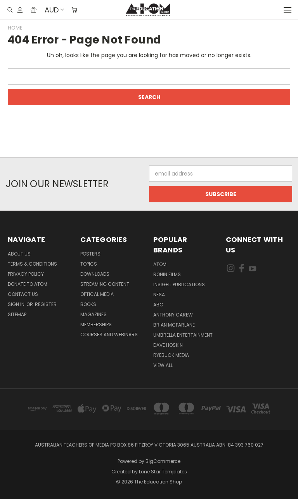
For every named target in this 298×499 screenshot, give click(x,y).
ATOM (159, 264)
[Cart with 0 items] (74, 10)
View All (163, 365)
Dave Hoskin (168, 345)
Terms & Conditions (32, 264)
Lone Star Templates (163, 471)
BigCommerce (163, 461)
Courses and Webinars (109, 334)
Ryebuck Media (171, 355)
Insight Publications (179, 284)
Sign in (17, 304)
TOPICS (88, 264)
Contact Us (23, 294)
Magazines (93, 314)
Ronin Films (167, 274)
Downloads (94, 274)
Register (46, 304)
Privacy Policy (26, 274)
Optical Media (97, 294)
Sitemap (17, 314)
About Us (19, 253)
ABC (158, 304)
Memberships (96, 324)
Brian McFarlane (174, 325)
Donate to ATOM (27, 284)
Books (88, 304)
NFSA (159, 294)
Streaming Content (104, 284)
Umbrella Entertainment (183, 335)
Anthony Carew (173, 314)
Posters (90, 253)
